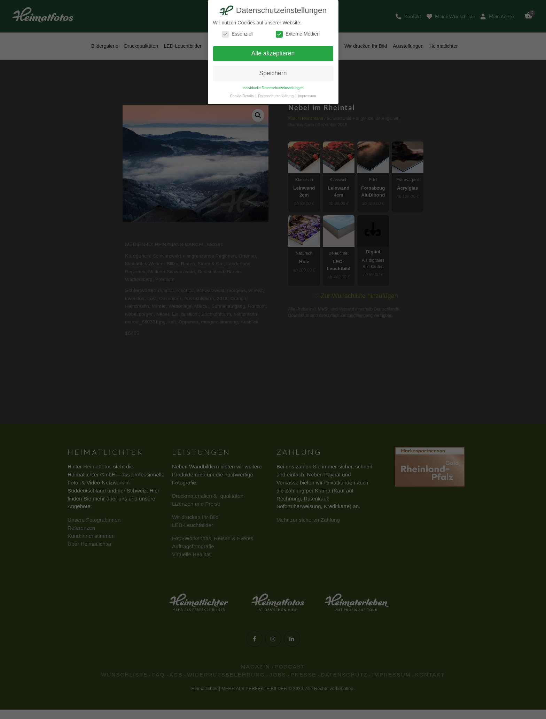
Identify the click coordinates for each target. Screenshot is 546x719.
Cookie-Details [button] (242, 96)
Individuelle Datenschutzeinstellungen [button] (273, 88)
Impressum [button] (307, 96)
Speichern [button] (273, 73)
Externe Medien (298, 34)
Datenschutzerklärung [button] (276, 96)
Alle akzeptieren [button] (273, 53)
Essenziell (238, 34)
